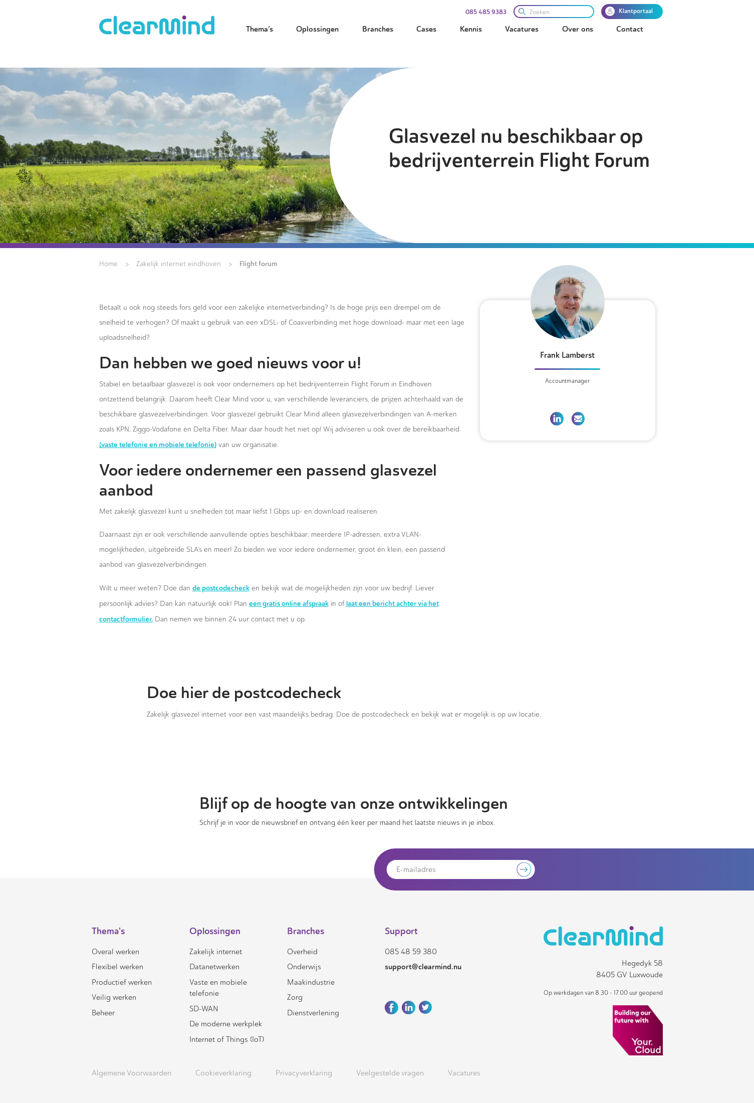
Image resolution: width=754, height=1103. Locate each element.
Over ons (577, 29)
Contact (629, 29)
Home (108, 264)
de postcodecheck (220, 587)
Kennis (471, 29)
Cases (426, 29)
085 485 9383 (486, 12)
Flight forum (258, 263)
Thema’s (259, 29)
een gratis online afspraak (289, 603)
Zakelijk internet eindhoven (178, 264)
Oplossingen (317, 29)
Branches (377, 29)
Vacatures (522, 29)
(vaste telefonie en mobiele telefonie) (157, 444)
